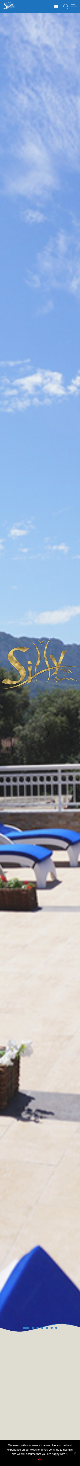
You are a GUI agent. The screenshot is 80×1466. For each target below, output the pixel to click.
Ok (40, 1459)
